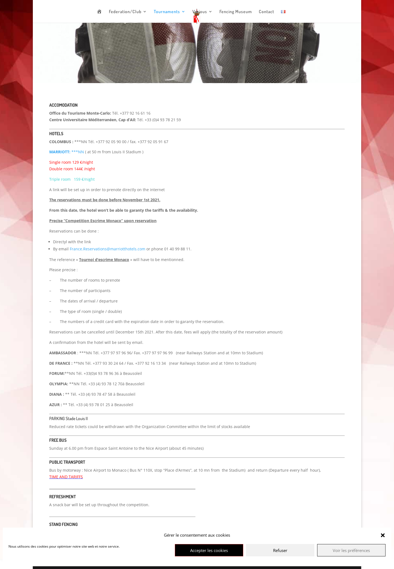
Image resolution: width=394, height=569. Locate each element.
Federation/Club (125, 12)
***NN (66, 151)
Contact (266, 12)
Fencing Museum (235, 12)
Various (199, 12)
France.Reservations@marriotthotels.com (107, 248)
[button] (383, 535)
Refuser (280, 550)
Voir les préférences (351, 550)
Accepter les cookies (209, 550)
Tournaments (167, 12)
